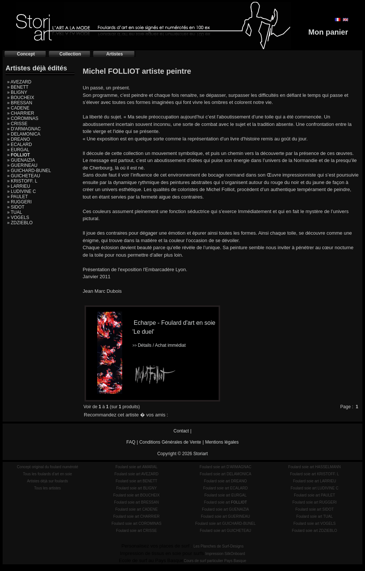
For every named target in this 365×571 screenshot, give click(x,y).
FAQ (130, 442)
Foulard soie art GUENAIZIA (225, 509)
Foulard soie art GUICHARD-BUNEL (225, 523)
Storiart (200, 453)
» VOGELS (18, 217)
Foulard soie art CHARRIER (136, 516)
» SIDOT (16, 207)
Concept (26, 54)
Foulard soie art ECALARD (225, 488)
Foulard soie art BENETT (136, 481)
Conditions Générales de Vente (170, 442)
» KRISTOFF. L (22, 181)
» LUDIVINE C (21, 191)
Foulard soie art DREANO (225, 481)
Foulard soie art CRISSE (136, 531)
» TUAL (14, 212)
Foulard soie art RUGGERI (314, 502)
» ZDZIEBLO (20, 222)
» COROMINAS (22, 118)
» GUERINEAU (22, 165)
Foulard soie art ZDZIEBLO (314, 531)
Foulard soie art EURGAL (225, 495)
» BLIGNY (17, 92)
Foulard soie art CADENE (136, 509)
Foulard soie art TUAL (314, 516)
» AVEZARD (19, 82)
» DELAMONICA (23, 134)
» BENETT (17, 87)
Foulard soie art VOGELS (314, 523)
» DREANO (18, 139)
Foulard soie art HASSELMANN (314, 467)
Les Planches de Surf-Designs (219, 546)
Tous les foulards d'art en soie (47, 474)
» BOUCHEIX (20, 97)
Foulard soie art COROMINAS (136, 523)
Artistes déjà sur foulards (47, 481)
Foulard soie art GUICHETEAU (225, 531)
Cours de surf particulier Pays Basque (215, 561)
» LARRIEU (18, 186)
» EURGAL (18, 149)
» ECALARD (19, 144)
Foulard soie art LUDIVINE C (314, 488)
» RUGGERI (19, 201)
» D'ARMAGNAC (24, 128)
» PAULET (17, 196)
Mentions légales (222, 442)
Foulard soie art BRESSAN (136, 502)
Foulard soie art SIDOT (314, 509)
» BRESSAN (19, 102)
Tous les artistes (47, 488)
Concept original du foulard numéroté (47, 467)
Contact (181, 431)
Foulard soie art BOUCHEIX (136, 495)
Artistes (114, 54)
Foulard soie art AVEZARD (136, 474)
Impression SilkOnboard (225, 554)
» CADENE (18, 108)
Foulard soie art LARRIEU (314, 481)
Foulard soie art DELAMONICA (225, 474)
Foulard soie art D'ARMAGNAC (225, 467)
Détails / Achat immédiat (158, 345)
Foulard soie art (225, 502)
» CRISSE (17, 123)
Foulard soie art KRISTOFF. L (314, 474)
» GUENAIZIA (21, 160)
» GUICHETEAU (23, 175)
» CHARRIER (20, 113)
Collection (70, 54)
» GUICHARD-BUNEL (29, 170)
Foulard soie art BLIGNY (136, 488)
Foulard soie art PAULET (314, 495)
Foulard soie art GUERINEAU (225, 516)
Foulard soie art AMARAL (136, 467)
